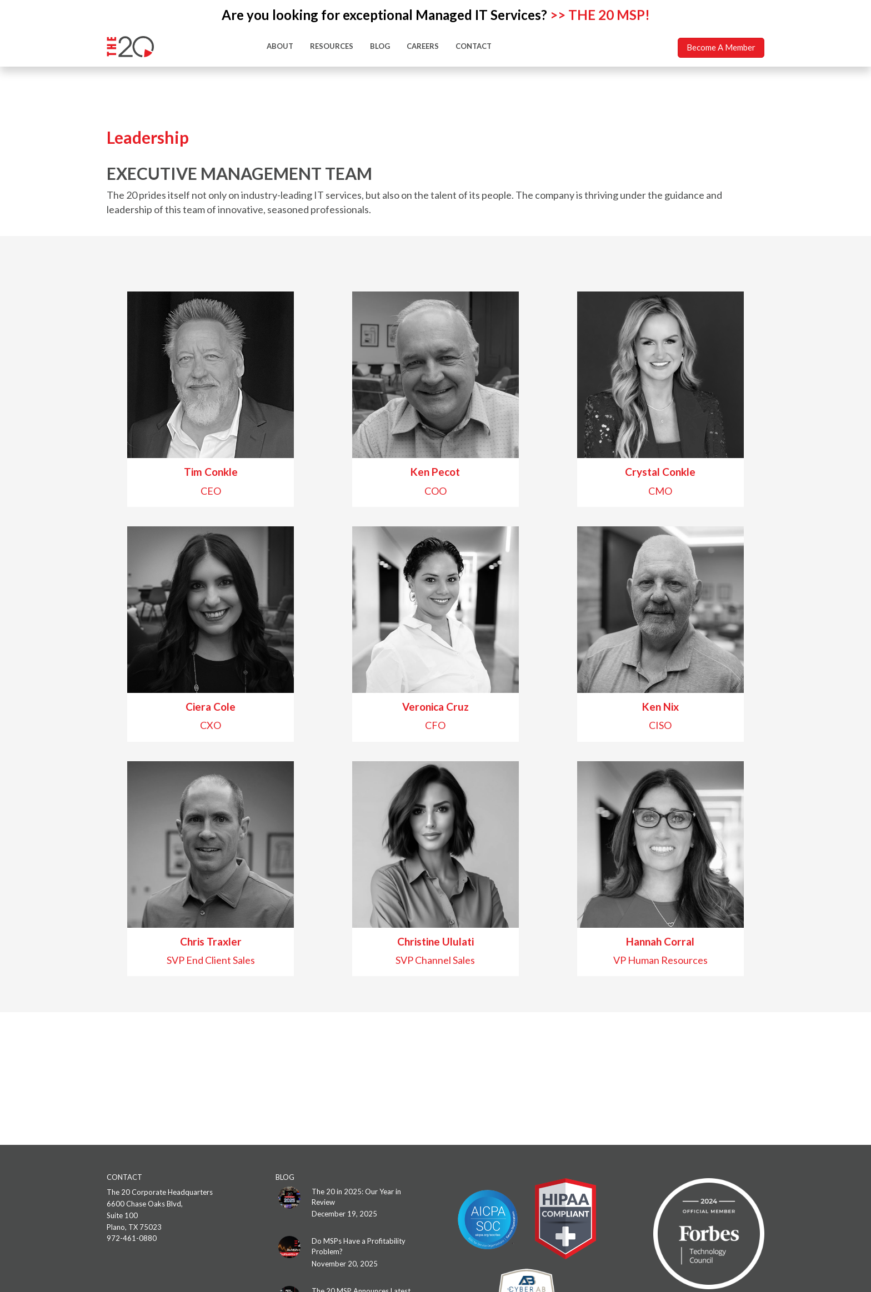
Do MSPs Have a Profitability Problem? (359, 1246)
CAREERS (423, 46)
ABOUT (280, 46)
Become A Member (721, 47)
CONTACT (473, 46)
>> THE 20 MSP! (600, 15)
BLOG (380, 46)
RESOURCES (331, 46)
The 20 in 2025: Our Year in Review (356, 1196)
